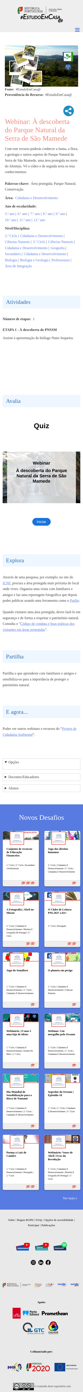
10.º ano (10, 220)
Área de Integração (18, 266)
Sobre (11, 1220)
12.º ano (39, 220)
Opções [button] (13, 762)
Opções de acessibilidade (58, 1220)
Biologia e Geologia (34, 260)
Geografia (57, 248)
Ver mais (69, 1198)
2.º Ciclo (11, 236)
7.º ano (35, 214)
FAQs (39, 1220)
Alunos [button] (13, 788)
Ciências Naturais (17, 242)
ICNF (6, 583)
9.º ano (60, 214)
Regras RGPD (25, 1220)
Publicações (48, 1225)
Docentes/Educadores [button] (23, 777)
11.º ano (25, 220)
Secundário (13, 254)
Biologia (11, 260)
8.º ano (48, 214)
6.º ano (22, 214)
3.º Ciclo (39, 242)
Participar (33, 1225)
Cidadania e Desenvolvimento (36, 198)
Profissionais (60, 260)
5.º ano (10, 214)
